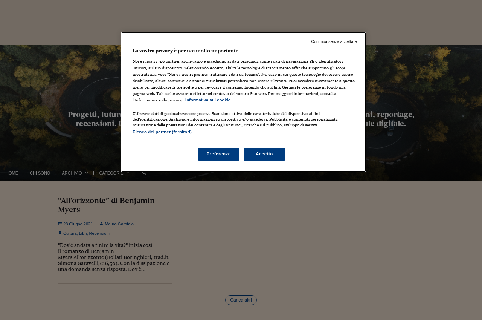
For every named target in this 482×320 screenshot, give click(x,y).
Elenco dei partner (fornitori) (162, 132)
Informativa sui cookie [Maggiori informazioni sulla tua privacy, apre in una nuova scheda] (207, 100)
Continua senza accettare (334, 41)
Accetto (264, 154)
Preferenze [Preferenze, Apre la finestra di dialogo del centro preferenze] (219, 154)
